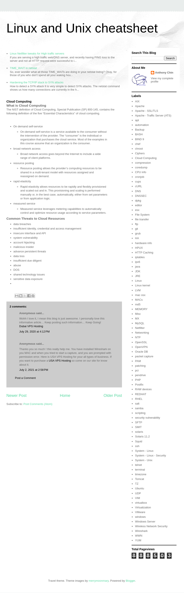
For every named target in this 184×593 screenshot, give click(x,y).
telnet (138, 464)
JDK (137, 271)
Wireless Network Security (151, 526)
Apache (139, 106)
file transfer (142, 219)
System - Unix (143, 460)
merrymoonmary (99, 580)
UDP (138, 493)
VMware (140, 512)
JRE (137, 276)
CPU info (140, 172)
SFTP (138, 422)
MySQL (139, 323)
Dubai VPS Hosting (31, 326)
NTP (138, 337)
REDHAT (140, 394)
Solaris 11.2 (142, 436)
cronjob (139, 176)
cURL (138, 186)
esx (137, 210)
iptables (140, 257)
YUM (138, 540)
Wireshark (141, 531)
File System (142, 214)
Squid (138, 441)
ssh (137, 446)
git (136, 228)
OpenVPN (141, 347)
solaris (139, 431)
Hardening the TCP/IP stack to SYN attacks (36, 82)
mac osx (140, 295)
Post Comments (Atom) (38, 404)
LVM (138, 290)
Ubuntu (139, 488)
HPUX (139, 247)
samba (139, 408)
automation (142, 125)
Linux (138, 280)
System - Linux (144, 450)
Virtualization (143, 507)
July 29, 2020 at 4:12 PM (34, 331)
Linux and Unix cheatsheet (82, 28)
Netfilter (140, 328)
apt (137, 120)
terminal (140, 469)
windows (140, 516)
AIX (137, 101)
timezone (140, 474)
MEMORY (141, 309)
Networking (142, 332)
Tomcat (139, 479)
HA (137, 238)
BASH (138, 134)
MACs (138, 299)
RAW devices (143, 389)
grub (138, 233)
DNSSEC (141, 195)
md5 (137, 304)
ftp (136, 224)
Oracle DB (141, 351)
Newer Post (16, 395)
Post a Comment (25, 378)
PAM (138, 361)
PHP (138, 379)
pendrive (140, 375)
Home (65, 395)
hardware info (143, 243)
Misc (138, 313)
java (137, 266)
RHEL (138, 398)
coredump (141, 167)
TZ (136, 483)
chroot (139, 148)
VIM (137, 498)
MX (137, 318)
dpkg (138, 200)
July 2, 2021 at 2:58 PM (33, 369)
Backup (139, 129)
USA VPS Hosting (60, 360)
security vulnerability (147, 417)
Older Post (113, 395)
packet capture (144, 356)
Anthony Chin (164, 72)
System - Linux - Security (150, 455)
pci (137, 370)
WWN (138, 535)
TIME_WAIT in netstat (23, 68)
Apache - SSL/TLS (146, 110)
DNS (138, 191)
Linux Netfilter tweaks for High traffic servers (37, 53)
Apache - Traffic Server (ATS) (153, 115)
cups (138, 181)
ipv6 (137, 261)
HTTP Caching (144, 252)
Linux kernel (142, 285)
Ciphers (140, 153)
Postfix (139, 384)
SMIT (138, 427)
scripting (140, 413)
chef (137, 144)
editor (138, 205)
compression (143, 162)
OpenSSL (141, 342)
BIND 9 (139, 139)
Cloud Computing (145, 158)
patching (140, 365)
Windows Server (145, 521)
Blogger (130, 580)
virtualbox (141, 502)
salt (137, 403)
